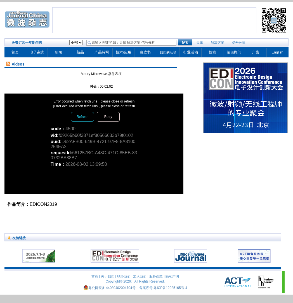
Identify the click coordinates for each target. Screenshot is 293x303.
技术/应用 (123, 52)
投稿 (212, 52)
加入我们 (139, 276)
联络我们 (124, 276)
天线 (199, 43)
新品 (80, 52)
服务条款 (156, 276)
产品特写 (101, 52)
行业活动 (190, 52)
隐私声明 (172, 276)
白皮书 (145, 52)
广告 (255, 52)
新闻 (58, 52)
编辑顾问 (234, 52)
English (277, 52)
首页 (15, 52)
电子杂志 (37, 52)
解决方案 (217, 43)
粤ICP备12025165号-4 (170, 288)
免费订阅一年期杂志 (27, 43)
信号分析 (238, 43)
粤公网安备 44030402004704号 (109, 288)
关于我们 (107, 276)
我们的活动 (168, 52)
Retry (108, 117)
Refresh (82, 117)
